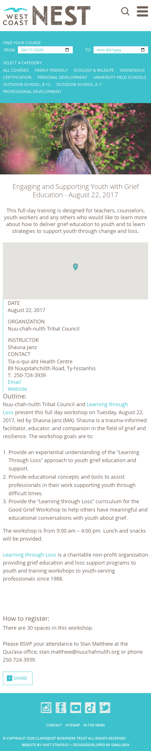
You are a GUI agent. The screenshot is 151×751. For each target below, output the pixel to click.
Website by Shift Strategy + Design (54, 744)
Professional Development (32, 91)
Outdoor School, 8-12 (26, 84)
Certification (17, 77)
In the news (94, 725)
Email (14, 381)
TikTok (90, 707)
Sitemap (72, 725)
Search (125, 11)
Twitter (105, 707)
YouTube (75, 707)
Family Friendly (51, 70)
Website (17, 388)
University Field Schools (119, 77)
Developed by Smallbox (107, 744)
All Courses (16, 70)
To (87, 50)
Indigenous (132, 70)
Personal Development (62, 77)
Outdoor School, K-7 (79, 84)
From (9, 50)
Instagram (46, 707)
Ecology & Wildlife (94, 70)
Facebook (60, 707)
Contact (54, 725)
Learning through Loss (29, 554)
